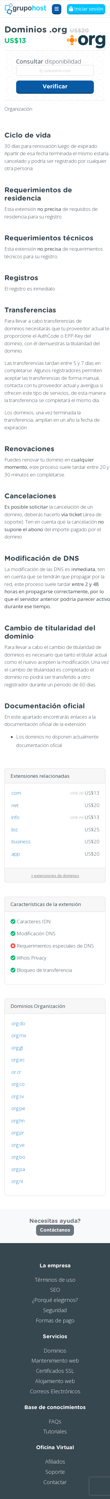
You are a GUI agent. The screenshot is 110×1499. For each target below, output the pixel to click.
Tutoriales (55, 1431)
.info (15, 817)
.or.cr (16, 1072)
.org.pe (18, 1108)
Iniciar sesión (86, 9)
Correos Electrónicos (55, 1391)
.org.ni (17, 1181)
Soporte (55, 1471)
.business (21, 841)
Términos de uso (55, 1279)
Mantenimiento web (55, 1360)
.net (14, 805)
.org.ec (18, 1059)
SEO (55, 1289)
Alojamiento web (55, 1381)
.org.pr (17, 1132)
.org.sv (17, 1096)
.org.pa (18, 1169)
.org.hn (18, 1120)
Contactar (55, 1482)
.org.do (18, 1023)
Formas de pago (55, 1320)
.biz (14, 829)
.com (16, 792)
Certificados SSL (55, 1370)
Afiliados (55, 1461)
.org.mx (18, 1035)
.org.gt (17, 1047)
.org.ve (18, 1144)
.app (15, 853)
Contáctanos (55, 1230)
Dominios (55, 1350)
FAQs (55, 1421)
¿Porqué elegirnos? (55, 1299)
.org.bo (18, 1156)
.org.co (18, 1084)
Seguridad (55, 1310)
